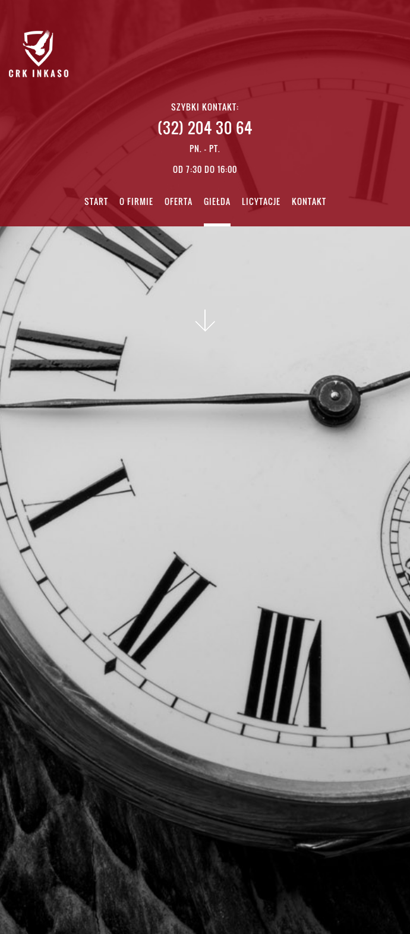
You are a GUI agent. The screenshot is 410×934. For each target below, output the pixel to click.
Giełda (217, 202)
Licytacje (261, 202)
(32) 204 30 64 (205, 127)
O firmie (136, 202)
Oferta (179, 202)
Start (96, 202)
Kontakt (309, 202)
